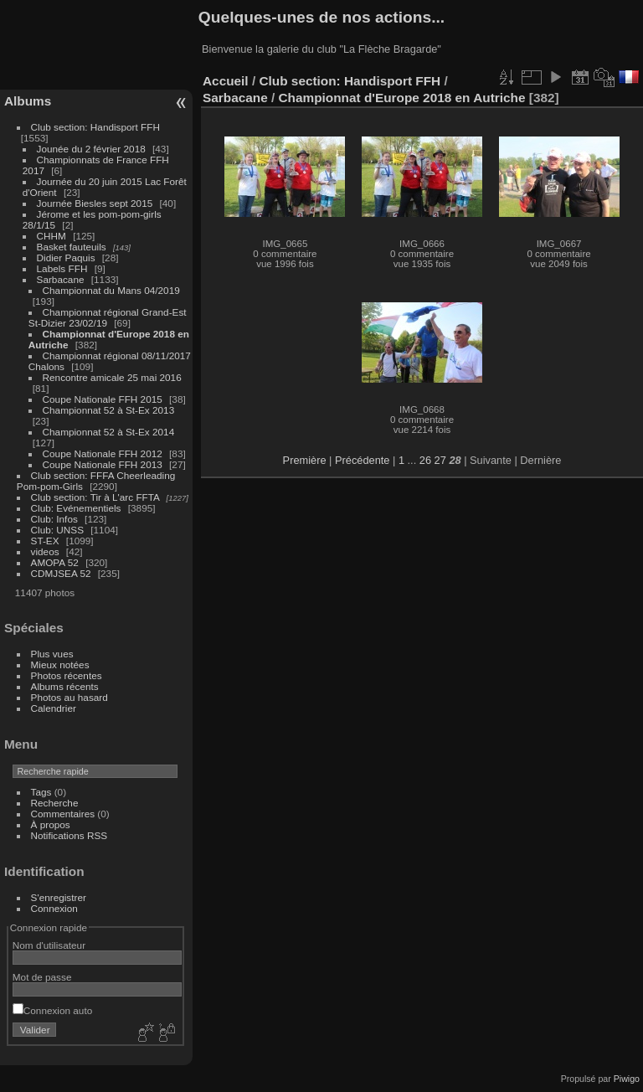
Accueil (226, 81)
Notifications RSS (69, 835)
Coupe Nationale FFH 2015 (102, 399)
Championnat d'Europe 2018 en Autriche (402, 97)
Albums (27, 101)
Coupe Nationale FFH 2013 (102, 464)
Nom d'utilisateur (49, 945)
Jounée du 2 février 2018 (91, 148)
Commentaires (63, 813)
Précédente (362, 460)
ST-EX (45, 540)
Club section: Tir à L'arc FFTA (95, 497)
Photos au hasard (69, 697)
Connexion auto (52, 1010)
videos (45, 551)
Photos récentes (66, 675)
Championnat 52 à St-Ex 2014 (109, 431)
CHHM (51, 235)
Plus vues (52, 653)
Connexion (54, 908)
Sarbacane (61, 279)
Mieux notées (60, 664)
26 (425, 460)
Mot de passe (42, 976)
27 (440, 460)
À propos (50, 824)
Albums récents (65, 686)
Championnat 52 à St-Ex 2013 (109, 409)
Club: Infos (54, 518)
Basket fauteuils (71, 246)
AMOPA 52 (55, 562)
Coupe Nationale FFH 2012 (102, 453)
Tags (41, 791)
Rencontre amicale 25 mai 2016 (112, 377)
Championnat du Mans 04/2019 (111, 290)
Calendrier (53, 708)
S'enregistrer (58, 897)
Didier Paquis (66, 257)
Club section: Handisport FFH (95, 126)
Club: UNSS (57, 529)
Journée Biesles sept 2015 (95, 203)
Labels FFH (62, 268)
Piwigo (627, 1079)
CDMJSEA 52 (61, 573)
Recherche (55, 802)
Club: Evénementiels (76, 507)
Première (305, 460)
